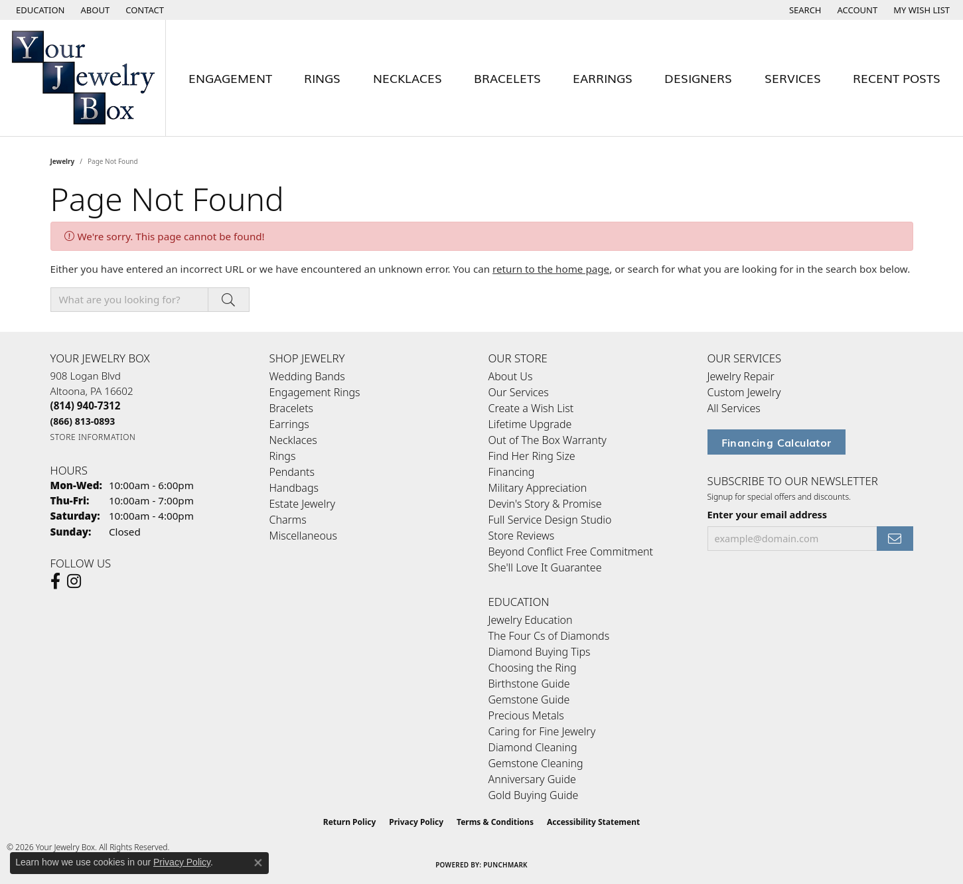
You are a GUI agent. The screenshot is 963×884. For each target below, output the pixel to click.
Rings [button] (322, 77)
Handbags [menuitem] (294, 487)
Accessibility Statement (593, 822)
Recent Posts (896, 77)
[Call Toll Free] (82, 421)
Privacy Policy (416, 822)
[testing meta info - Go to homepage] (83, 78)
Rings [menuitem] (282, 456)
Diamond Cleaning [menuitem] (532, 747)
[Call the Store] (85, 405)
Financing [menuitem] (511, 472)
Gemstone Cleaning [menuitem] (535, 763)
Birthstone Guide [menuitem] (529, 683)
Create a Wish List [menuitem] (531, 408)
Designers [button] (698, 77)
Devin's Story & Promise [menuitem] (545, 503)
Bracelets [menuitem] (291, 408)
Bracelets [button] (507, 77)
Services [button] (793, 77)
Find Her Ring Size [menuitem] (531, 456)
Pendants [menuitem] (292, 472)
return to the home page (550, 268)
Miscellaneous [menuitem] (303, 535)
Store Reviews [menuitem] (521, 535)
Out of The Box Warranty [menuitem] (547, 440)
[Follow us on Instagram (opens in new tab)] (74, 581)
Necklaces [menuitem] (293, 440)
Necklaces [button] (407, 77)
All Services (734, 408)
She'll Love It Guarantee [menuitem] (545, 567)
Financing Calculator (776, 442)
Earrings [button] (602, 77)
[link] (94, 10)
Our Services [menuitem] (518, 392)
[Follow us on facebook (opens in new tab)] (55, 581)
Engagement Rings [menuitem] (314, 392)
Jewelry (62, 161)
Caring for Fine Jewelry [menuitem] (542, 731)
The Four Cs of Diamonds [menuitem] (549, 635)
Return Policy (349, 822)
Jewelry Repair (741, 376)
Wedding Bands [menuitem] (307, 376)
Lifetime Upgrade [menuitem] (530, 424)
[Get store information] (93, 437)
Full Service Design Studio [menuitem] (550, 519)
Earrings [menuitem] (289, 424)
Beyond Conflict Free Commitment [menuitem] (570, 551)
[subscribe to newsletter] (895, 538)
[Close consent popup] (258, 863)
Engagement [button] (230, 77)
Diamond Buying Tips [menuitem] (539, 651)
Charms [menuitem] (288, 519)
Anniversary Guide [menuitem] (532, 779)
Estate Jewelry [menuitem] (302, 503)
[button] (39, 10)
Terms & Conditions (495, 822)
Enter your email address (767, 514)
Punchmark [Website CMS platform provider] (505, 864)
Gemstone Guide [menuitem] (529, 699)
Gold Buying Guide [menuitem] (533, 795)
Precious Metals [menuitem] (526, 715)
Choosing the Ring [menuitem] (532, 667)
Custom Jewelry (744, 392)
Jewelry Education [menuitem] (530, 620)
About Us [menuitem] (510, 376)
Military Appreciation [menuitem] (537, 487)
